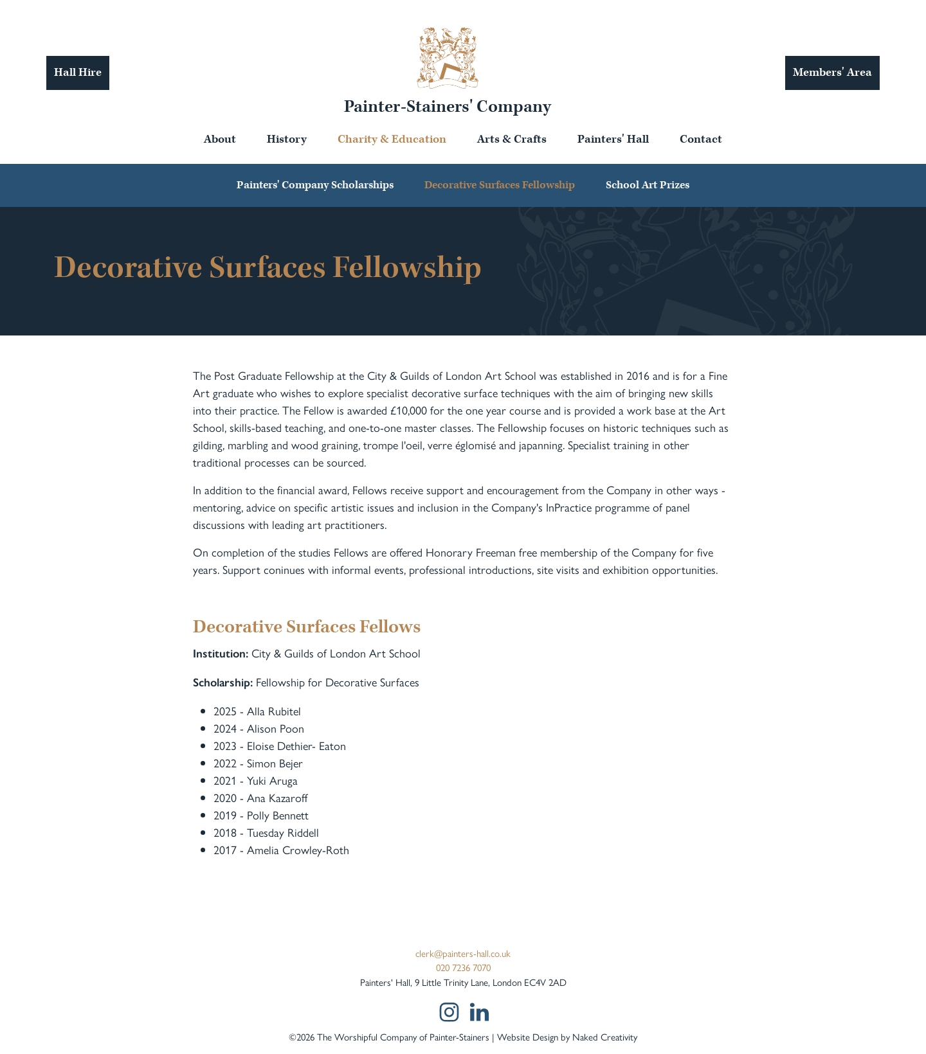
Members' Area (832, 72)
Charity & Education (392, 139)
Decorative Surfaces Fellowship (499, 185)
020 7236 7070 (463, 967)
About (220, 139)
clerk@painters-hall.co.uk (463, 953)
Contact (701, 139)
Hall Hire (78, 72)
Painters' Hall (613, 139)
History (287, 139)
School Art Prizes (647, 185)
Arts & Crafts (512, 139)
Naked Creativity (604, 1036)
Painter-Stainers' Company (447, 107)
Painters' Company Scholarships (315, 185)
